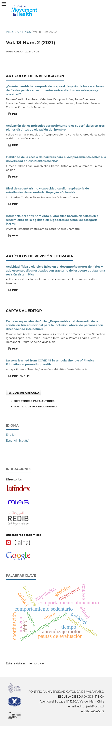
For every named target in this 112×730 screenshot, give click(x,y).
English (11, 434)
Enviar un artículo (23, 392)
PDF (14, 113)
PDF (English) (22, 376)
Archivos (24, 31)
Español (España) (17, 440)
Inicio (10, 31)
